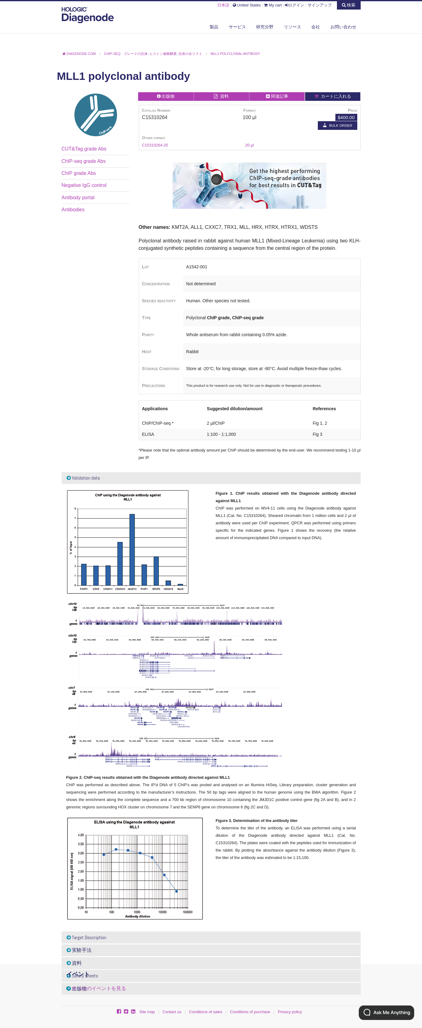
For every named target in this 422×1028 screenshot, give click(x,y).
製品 (214, 26)
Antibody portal (78, 197)
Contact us (171, 1011)
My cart (273, 5)
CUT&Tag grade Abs (84, 148)
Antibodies (73, 209)
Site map (147, 1011)
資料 (74, 963)
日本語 (223, 5)
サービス (237, 26)
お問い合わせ (343, 26)
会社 (315, 26)
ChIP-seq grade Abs (84, 161)
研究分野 (264, 26)
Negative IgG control (84, 185)
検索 (349, 4)
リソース (292, 26)
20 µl (249, 145)
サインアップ (320, 5)
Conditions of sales (205, 1011)
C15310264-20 (155, 145)
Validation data (83, 478)
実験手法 (79, 950)
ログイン (294, 5)
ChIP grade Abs (79, 173)
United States (247, 5)
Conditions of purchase (250, 1011)
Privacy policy (290, 1011)
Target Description (86, 937)
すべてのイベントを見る (99, 988)
